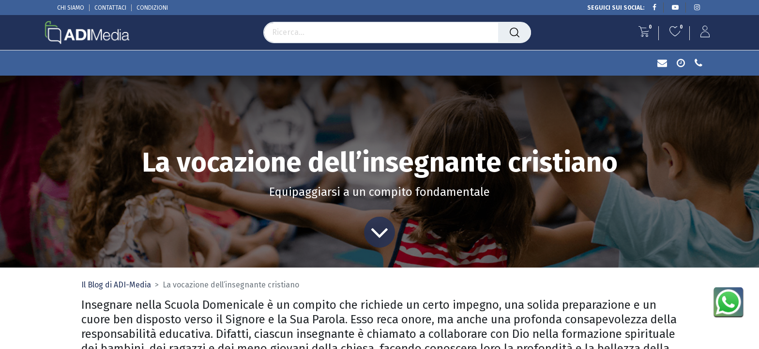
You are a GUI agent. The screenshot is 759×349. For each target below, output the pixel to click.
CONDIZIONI (152, 7)
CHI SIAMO (70, 7)
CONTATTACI (110, 7)
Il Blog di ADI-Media (116, 284)
